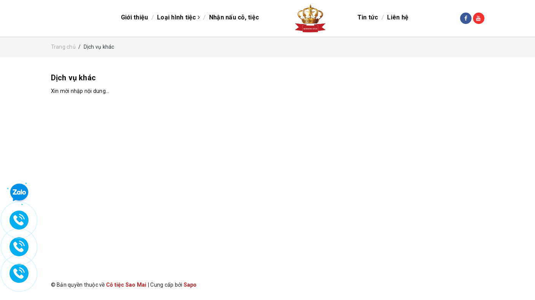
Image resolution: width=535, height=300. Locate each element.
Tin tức (367, 17)
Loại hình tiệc (178, 17)
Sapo (190, 285)
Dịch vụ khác (73, 77)
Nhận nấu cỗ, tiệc (234, 17)
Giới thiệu (134, 17)
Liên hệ (397, 17)
